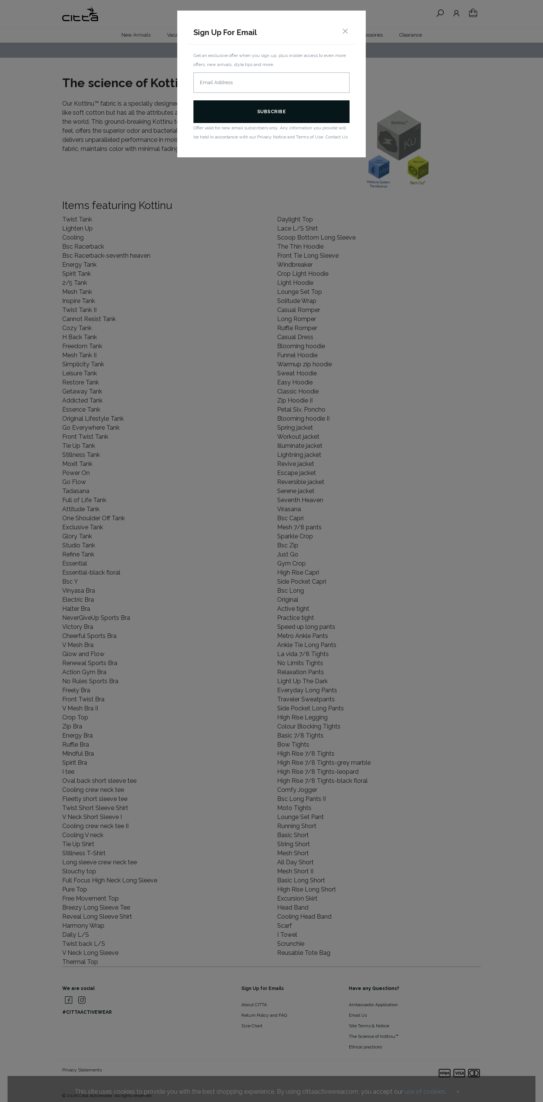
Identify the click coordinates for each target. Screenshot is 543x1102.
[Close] (345, 32)
